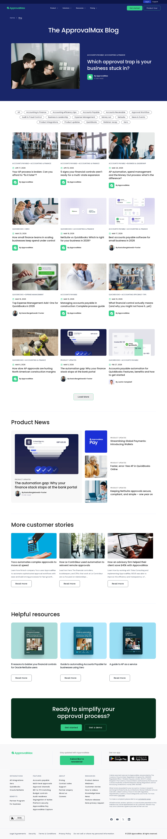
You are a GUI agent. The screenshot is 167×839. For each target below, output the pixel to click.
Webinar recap (110, 122)
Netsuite (121, 117)
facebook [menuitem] (111, 819)
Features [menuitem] (37, 776)
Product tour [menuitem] (152, 8)
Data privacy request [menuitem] (94, 803)
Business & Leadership (58, 117)
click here (121, 795)
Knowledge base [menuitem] (92, 793)
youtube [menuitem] (117, 819)
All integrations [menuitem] (16, 780)
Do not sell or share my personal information (94, 834)
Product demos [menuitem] (92, 780)
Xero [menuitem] (12, 783)
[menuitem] (17, 820)
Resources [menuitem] (80, 8)
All (19, 112)
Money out (106, 117)
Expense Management (85, 117)
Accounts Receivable (115, 112)
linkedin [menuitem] (129, 819)
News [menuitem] (87, 796)
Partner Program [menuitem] (17, 801)
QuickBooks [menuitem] (15, 787)
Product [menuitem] (53, 8)
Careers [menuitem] (62, 796)
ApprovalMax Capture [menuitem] (43, 809)
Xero (126, 122)
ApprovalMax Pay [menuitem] (40, 806)
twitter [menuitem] (123, 819)
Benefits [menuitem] (13, 796)
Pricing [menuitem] (92, 8)
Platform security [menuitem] (40, 803)
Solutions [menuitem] (66, 8)
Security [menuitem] (32, 834)
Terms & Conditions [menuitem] (47, 834)
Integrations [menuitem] (16, 776)
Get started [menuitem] (135, 8)
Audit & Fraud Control (32, 117)
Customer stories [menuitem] (93, 787)
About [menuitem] (62, 776)
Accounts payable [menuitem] (41, 780)
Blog (20, 18)
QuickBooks (91, 122)
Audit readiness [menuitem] (40, 796)
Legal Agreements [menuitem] (18, 834)
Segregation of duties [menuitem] (42, 800)
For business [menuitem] (15, 804)
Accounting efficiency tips (64, 112)
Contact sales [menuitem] (65, 783)
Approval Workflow (140, 112)
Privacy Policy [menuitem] (65, 834)
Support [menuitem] (62, 787)
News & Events (138, 117)
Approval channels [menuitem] (41, 787)
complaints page (144, 799)
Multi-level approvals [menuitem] (42, 783)
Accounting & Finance (115, 55)
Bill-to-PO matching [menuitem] (42, 790)
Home (12, 18)
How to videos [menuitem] (91, 790)
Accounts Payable (95, 55)
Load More (83, 396)
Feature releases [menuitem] (92, 800)
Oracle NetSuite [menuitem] (17, 790)
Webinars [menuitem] (89, 783)
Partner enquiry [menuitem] (66, 790)
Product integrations (48, 122)
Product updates (72, 122)
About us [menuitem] (63, 793)
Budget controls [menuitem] (40, 793)
